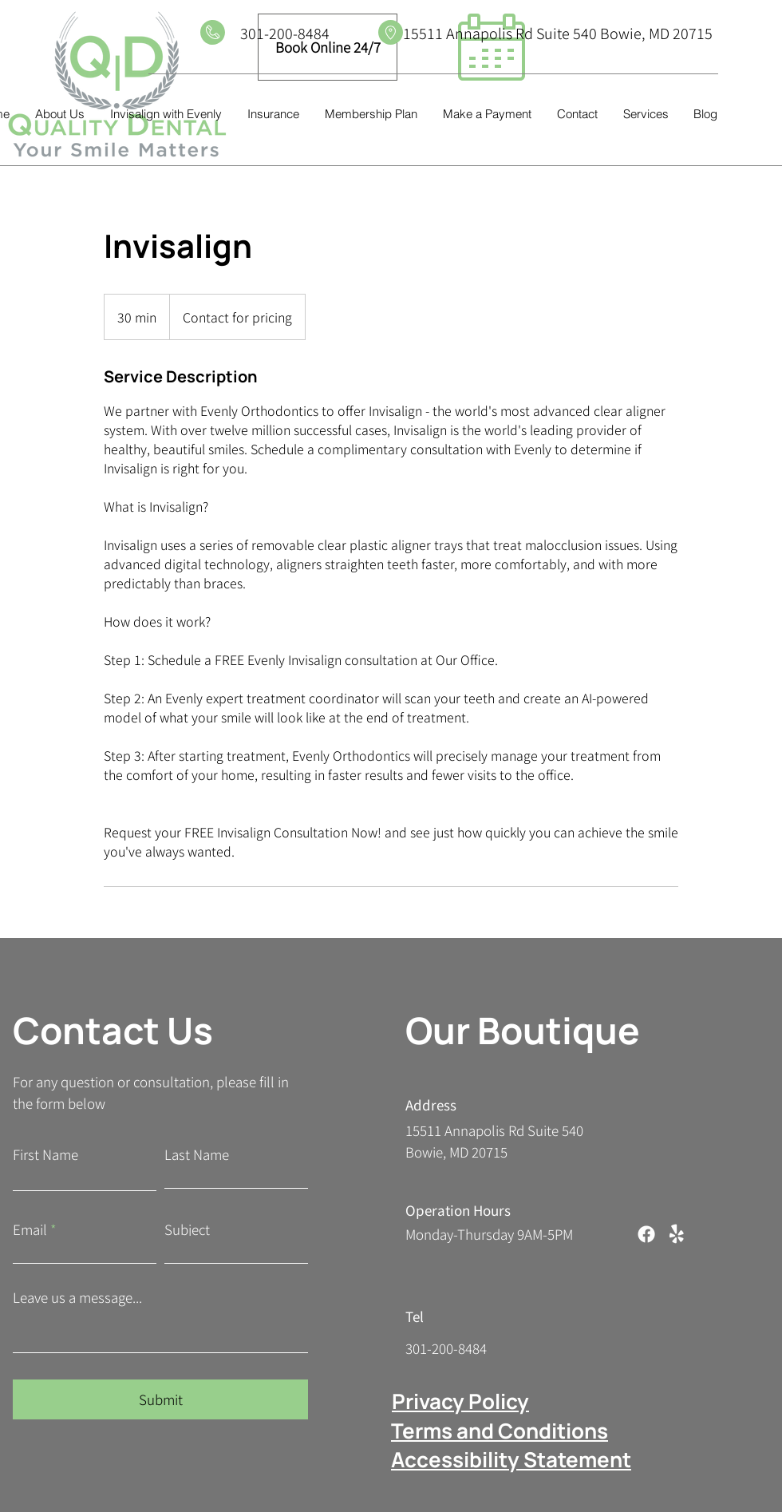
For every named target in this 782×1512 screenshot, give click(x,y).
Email (30, 1229)
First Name (45, 1154)
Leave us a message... (77, 1297)
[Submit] (160, 1399)
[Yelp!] (676, 1234)
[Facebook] (646, 1234)
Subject (187, 1229)
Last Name (196, 1154)
